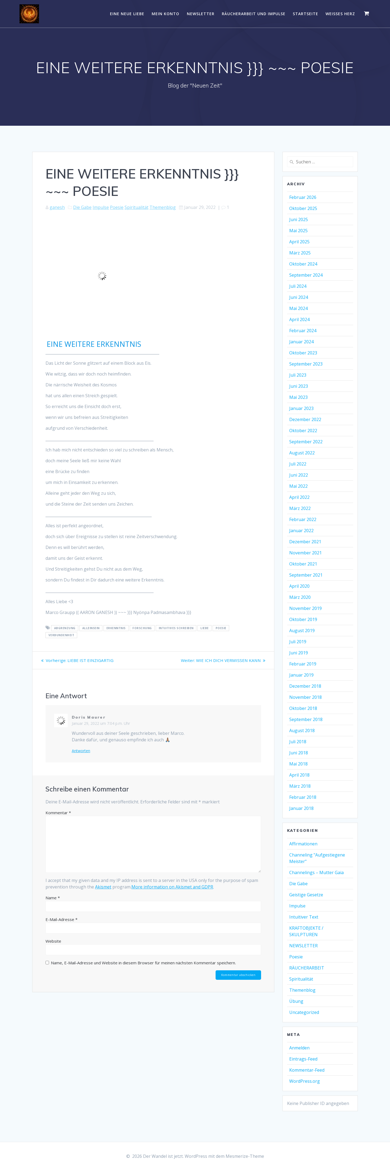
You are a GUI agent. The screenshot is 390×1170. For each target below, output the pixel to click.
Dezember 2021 (305, 542)
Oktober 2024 (303, 264)
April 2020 (299, 586)
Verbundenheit (61, 635)
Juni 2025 (298, 219)
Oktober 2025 (303, 208)
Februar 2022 (302, 519)
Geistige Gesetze (306, 895)
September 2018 (306, 719)
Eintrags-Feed (303, 1059)
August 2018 (302, 730)
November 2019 (305, 608)
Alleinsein (91, 628)
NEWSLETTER (200, 13)
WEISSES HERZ (340, 13)
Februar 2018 (302, 797)
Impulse (101, 207)
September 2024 (306, 275)
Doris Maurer (89, 717)
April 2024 (299, 319)
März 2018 (300, 786)
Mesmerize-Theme (245, 1156)
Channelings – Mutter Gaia (316, 872)
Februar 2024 (302, 331)
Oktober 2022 (303, 431)
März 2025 (300, 253)
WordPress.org (304, 1081)
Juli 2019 (297, 642)
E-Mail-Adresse (61, 919)
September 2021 (306, 575)
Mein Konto (165, 13)
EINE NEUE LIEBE (127, 13)
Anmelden (299, 1048)
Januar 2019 (301, 675)
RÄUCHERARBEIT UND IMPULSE (253, 13)
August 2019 (302, 631)
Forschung (142, 628)
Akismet (103, 887)
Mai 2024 (298, 308)
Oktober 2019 (303, 619)
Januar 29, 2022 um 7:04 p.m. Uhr (101, 723)
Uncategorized (304, 1012)
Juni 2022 (298, 475)
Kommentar (58, 812)
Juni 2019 (298, 653)
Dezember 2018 (305, 686)
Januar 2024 (301, 342)
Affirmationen (303, 844)
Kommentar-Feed (306, 1070)
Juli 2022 (297, 464)
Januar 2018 (301, 808)
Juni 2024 (298, 297)
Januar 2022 (301, 531)
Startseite (305, 13)
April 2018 (299, 775)
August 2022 (302, 453)
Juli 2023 (297, 375)
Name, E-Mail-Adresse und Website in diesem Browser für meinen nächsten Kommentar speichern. (143, 962)
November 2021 (305, 553)
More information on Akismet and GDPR (172, 887)
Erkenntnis (116, 628)
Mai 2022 (298, 486)
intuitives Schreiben (176, 628)
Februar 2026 (302, 197)
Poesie (116, 207)
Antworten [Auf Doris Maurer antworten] (81, 751)
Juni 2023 (298, 386)
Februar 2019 (302, 664)
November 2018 (305, 697)
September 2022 (306, 442)
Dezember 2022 (305, 419)
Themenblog (163, 207)
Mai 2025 (298, 231)
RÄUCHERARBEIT (306, 968)
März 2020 (300, 597)
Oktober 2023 (303, 353)
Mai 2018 (298, 764)
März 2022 (300, 508)
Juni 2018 (298, 753)
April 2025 (299, 242)
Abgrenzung (65, 628)
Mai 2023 (298, 397)
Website (53, 941)
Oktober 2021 (303, 564)
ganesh (57, 207)
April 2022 (299, 497)
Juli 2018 (297, 742)
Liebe (204, 628)
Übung (296, 1001)
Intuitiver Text (303, 917)
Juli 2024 (297, 286)
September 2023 (306, 364)
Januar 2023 (301, 408)
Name (53, 897)
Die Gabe (82, 207)
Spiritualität (136, 207)
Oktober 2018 (303, 708)
